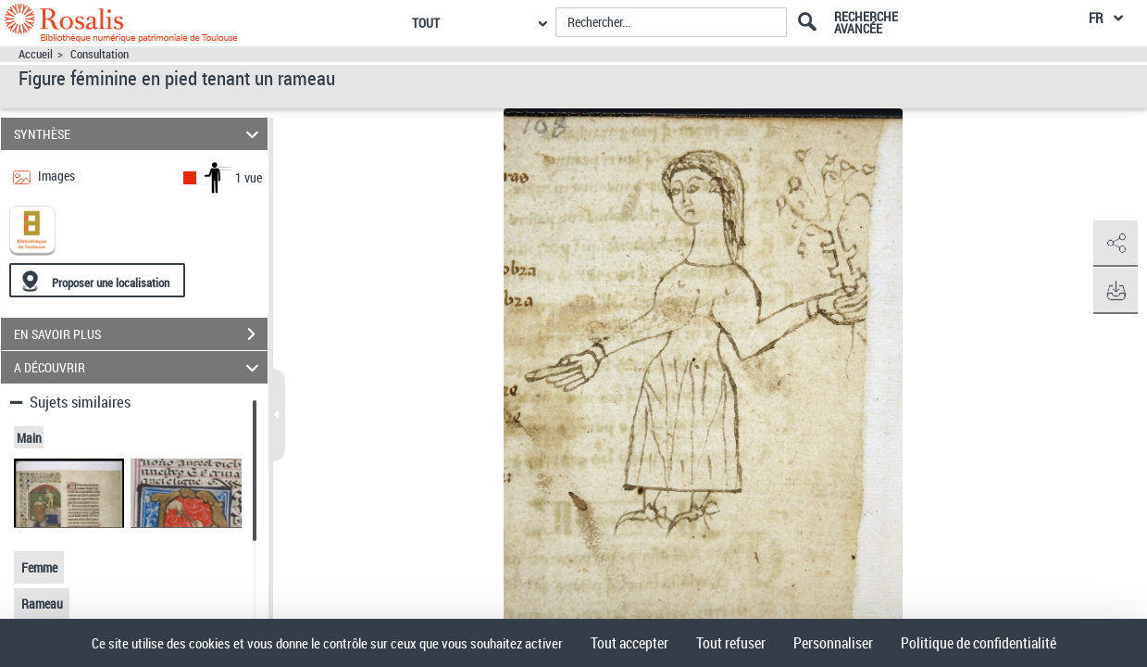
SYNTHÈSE (139, 134)
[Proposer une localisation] (97, 280)
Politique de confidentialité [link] (978, 643)
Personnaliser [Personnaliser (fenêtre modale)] (833, 643)
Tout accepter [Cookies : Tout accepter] (629, 643)
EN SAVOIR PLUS (141, 334)
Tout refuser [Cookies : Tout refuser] (731, 643)
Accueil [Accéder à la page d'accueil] (36, 54)
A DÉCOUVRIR (139, 367)
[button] (1114, 244)
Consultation (99, 54)
